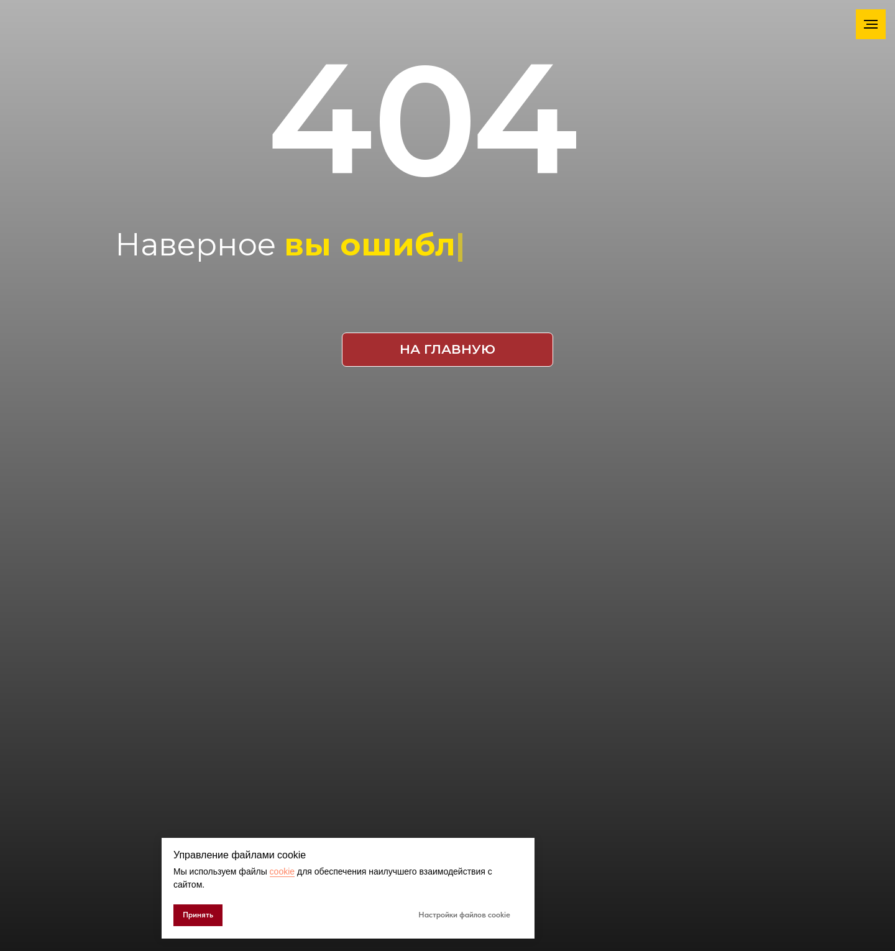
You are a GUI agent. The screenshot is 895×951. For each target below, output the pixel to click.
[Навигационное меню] (871, 24)
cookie (282, 871)
